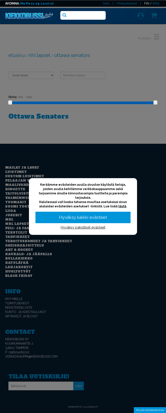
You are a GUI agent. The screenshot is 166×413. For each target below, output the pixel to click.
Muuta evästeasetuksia (150, 409)
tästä (122, 206)
